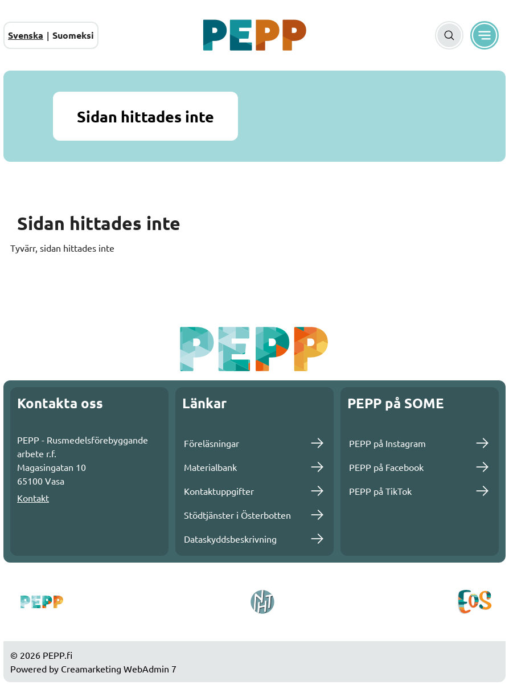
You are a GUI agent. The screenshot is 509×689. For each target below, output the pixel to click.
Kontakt (33, 497)
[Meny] (484, 35)
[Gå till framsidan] (254, 35)
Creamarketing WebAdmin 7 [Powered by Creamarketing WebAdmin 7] (118, 668)
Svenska (25, 35)
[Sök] (449, 35)
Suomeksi (73, 35)
